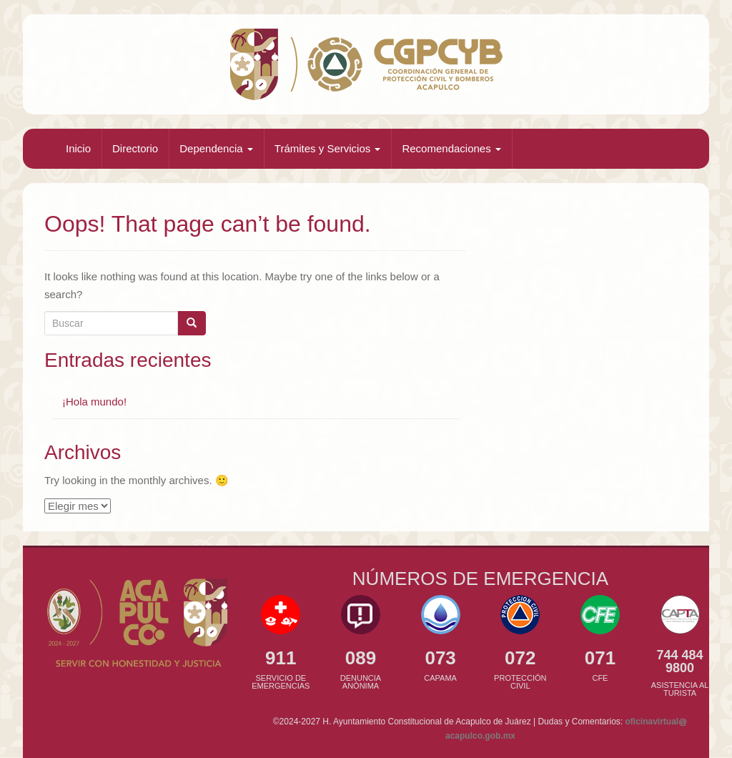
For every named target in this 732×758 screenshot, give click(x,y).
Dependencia (216, 148)
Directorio (135, 148)
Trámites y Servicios (327, 148)
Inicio (78, 148)
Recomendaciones (451, 148)
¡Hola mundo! (94, 401)
